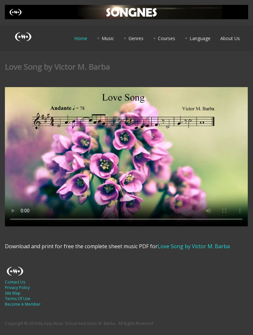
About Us (230, 38)
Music (108, 38)
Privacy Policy (17, 287)
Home (80, 38)
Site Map (13, 293)
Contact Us (15, 282)
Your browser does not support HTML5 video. (126, 156)
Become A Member (23, 304)
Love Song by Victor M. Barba (194, 246)
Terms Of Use (17, 298)
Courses (166, 38)
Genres (135, 38)
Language (200, 38)
